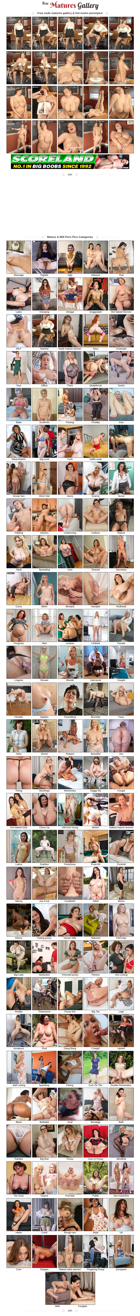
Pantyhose (70, 863)
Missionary (70, 789)
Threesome (44, 1010)
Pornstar (70, 1194)
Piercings (121, 936)
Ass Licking (121, 973)
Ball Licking (19, 1084)
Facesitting (70, 715)
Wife (57, 1305)
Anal (70, 1120)
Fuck (70, 458)
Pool (44, 1047)
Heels (19, 1231)
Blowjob (70, 605)
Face (121, 715)
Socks (121, 384)
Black (19, 1120)
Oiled (95, 899)
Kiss (121, 421)
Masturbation (19, 458)
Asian (121, 458)
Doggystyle (95, 310)
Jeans (70, 494)
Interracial (95, 678)
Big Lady (19, 973)
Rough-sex (70, 1231)
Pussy (70, 1157)
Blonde (70, 678)
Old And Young (70, 826)
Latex (19, 310)
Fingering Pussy (95, 1268)
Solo (70, 568)
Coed (44, 1231)
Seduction (44, 973)
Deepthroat (95, 384)
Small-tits (44, 421)
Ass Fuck (44, 899)
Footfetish (70, 899)
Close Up (44, 826)
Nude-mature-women (70, 347)
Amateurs (19, 1047)
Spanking (44, 1084)
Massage (19, 273)
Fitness (95, 973)
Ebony (19, 936)
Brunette (95, 715)
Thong (19, 789)
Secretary (121, 568)
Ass (121, 752)
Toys (19, 384)
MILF (19, 347)
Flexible (19, 715)
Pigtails (44, 273)
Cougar (121, 789)
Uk (121, 1231)
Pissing (70, 421)
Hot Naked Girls (19, 826)
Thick (70, 384)
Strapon (70, 752)
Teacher (44, 347)
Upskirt (121, 1047)
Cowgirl (95, 1047)
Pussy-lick (70, 1010)
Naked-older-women (70, 1268)
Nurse (121, 494)
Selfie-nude (95, 458)
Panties (19, 1157)
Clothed (95, 642)
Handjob (95, 605)
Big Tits (95, 1010)
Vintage (70, 310)
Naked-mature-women (121, 826)
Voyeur (44, 1194)
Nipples (44, 715)
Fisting (70, 1084)
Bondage (95, 1120)
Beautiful (95, 752)
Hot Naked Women (121, 310)
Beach (95, 826)
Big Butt (44, 1157)
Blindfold (121, 1157)
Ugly (70, 273)
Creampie (121, 347)
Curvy (19, 605)
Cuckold (121, 863)
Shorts (44, 752)
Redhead (121, 605)
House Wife (70, 936)
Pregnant (19, 642)
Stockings (44, 789)
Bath (121, 1120)
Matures (70, 5)
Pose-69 (95, 863)
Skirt (44, 642)
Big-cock (44, 458)
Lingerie (19, 678)
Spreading (44, 568)
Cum (19, 1268)
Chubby (95, 421)
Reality (19, 1010)
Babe (19, 421)
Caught (121, 678)
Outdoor (44, 863)
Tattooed (95, 936)
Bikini (44, 605)
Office (44, 384)
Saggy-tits (95, 789)
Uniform (95, 531)
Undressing (70, 531)
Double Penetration (121, 1084)
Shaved (95, 568)
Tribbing (19, 531)
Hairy (19, 752)
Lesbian (70, 642)
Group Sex (19, 494)
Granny (95, 494)
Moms (121, 899)
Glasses (95, 273)
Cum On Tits (95, 1084)
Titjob (19, 568)
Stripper (44, 1268)
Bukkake (44, 1120)
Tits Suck (19, 1194)
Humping (44, 310)
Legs (121, 1010)
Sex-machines (121, 1194)
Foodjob (82, 1305)
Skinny (19, 899)
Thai (121, 273)
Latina (19, 863)
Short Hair (44, 494)
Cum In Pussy (95, 1157)
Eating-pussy (44, 936)
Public (95, 1194)
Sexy (95, 347)
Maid (95, 1231)
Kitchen (44, 531)
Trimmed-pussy (70, 973)
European (121, 1268)
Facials (121, 642)
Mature (121, 531)
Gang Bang (70, 1047)
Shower (44, 678)
